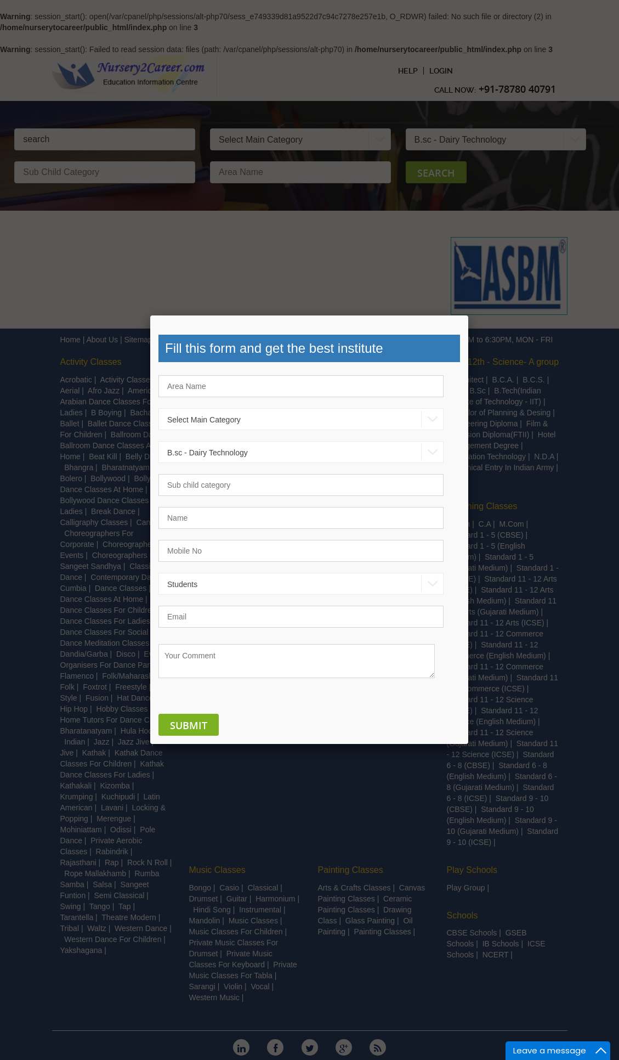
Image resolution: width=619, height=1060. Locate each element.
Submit (188, 725)
